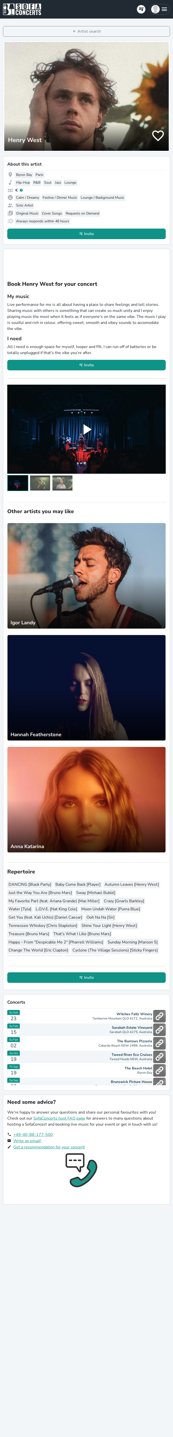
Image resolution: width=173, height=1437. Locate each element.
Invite (89, 234)
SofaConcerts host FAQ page (59, 1118)
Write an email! (27, 1141)
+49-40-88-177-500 (33, 1134)
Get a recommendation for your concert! (49, 1147)
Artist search (89, 31)
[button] (159, 9)
